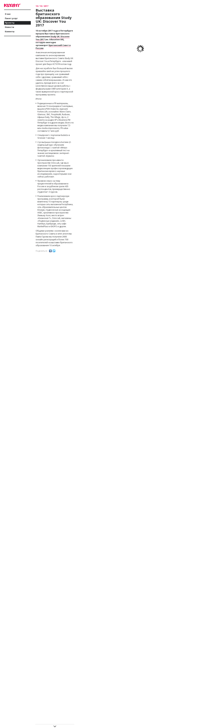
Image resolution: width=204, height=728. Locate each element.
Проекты (9, 22)
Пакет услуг (11, 18)
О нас (8, 14)
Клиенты (9, 31)
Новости (9, 27)
